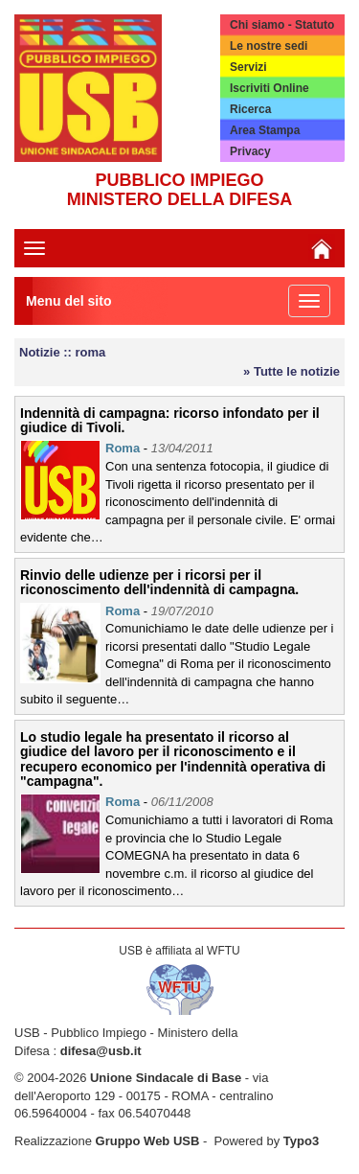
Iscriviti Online (269, 88)
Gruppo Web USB (148, 1141)
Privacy (250, 151)
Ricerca (250, 109)
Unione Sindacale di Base (165, 1077)
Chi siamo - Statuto (282, 25)
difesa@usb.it (101, 1051)
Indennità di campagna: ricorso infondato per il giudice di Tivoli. (170, 420)
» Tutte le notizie (291, 371)
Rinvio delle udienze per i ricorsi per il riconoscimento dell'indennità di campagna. (159, 582)
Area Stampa (265, 130)
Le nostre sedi (268, 46)
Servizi (248, 67)
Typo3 (301, 1141)
